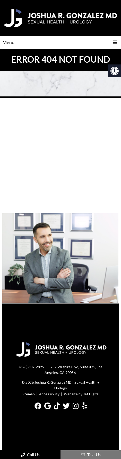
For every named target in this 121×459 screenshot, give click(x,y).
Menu (8, 42)
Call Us (30, 454)
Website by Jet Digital (81, 394)
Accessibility (49, 394)
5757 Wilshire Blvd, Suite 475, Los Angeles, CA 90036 (73, 370)
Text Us (91, 454)
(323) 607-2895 (31, 367)
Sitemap (28, 394)
